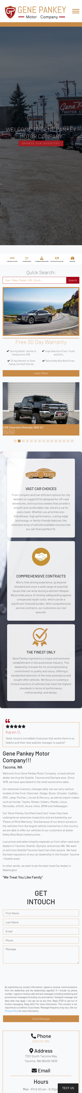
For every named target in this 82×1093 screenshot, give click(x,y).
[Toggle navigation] (76, 11)
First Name (12, 913)
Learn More (41, 373)
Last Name (12, 922)
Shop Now (8, 431)
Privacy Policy (11, 1010)
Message (10, 949)
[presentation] (30, 978)
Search (73, 280)
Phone (9, 940)
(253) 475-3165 (41, 1041)
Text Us (68, 1088)
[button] (15, 441)
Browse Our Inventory (41, 143)
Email (8, 931)
